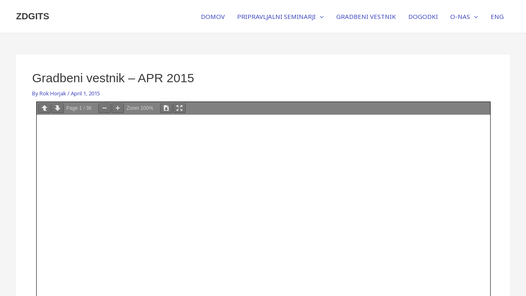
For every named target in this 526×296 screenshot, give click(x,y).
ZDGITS (32, 16)
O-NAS (464, 16)
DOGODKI (423, 16)
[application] (320, 16)
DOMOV (213, 16)
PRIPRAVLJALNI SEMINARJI (280, 16)
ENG (497, 16)
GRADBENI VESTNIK (366, 16)
